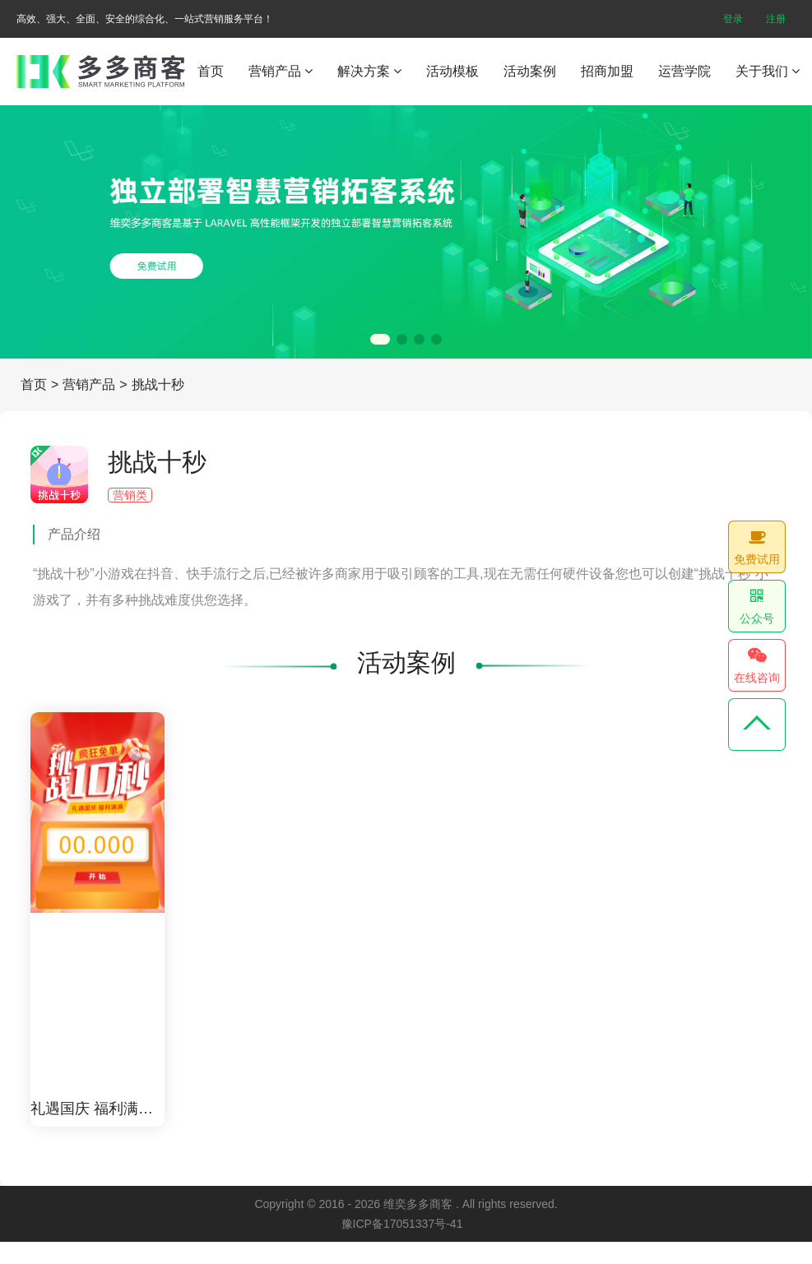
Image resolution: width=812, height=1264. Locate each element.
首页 (210, 71)
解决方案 (369, 71)
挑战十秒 (158, 384)
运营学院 (684, 71)
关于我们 (767, 71)
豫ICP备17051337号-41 (402, 1223)
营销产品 (280, 71)
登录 (733, 19)
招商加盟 (607, 71)
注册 (776, 19)
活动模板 (452, 71)
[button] (380, 339)
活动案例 (529, 71)
